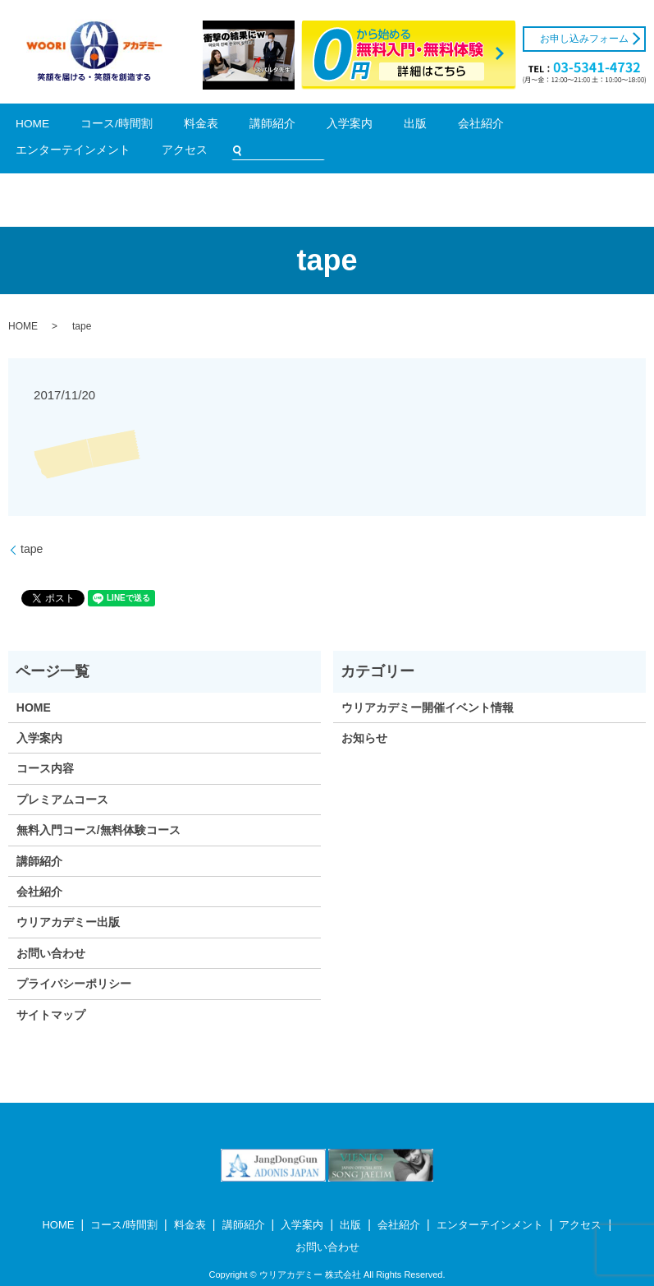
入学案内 (255, 126)
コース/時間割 (113, 126)
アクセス (479, 126)
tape (32, 525)
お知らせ (364, 714)
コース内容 (45, 745)
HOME (61, 126)
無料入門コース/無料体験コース (98, 807)
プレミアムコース (62, 775)
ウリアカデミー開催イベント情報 (427, 683)
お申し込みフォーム (584, 38)
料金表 (166, 126)
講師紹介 (208, 126)
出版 (294, 126)
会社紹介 (331, 126)
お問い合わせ (50, 929)
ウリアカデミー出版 (68, 899)
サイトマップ (50, 991)
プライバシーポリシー (73, 960)
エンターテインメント (405, 126)
